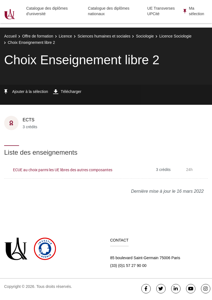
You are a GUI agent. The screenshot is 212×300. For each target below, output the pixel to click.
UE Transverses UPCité (161, 11)
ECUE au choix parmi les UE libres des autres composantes (62, 169)
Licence (65, 36)
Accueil (10, 36)
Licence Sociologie (175, 36)
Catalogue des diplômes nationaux (108, 11)
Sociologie (145, 36)
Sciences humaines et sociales (104, 36)
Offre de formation (37, 36)
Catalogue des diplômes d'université (47, 11)
